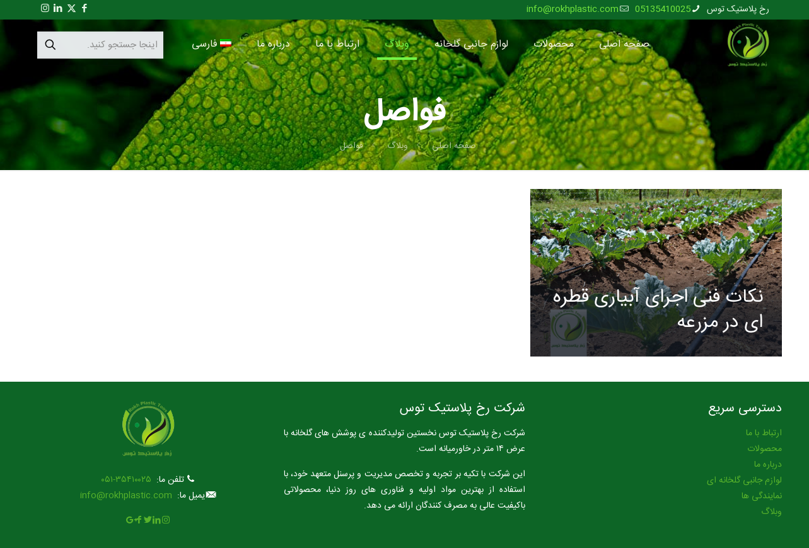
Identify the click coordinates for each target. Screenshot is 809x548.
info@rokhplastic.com (126, 495)
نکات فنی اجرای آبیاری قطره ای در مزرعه (658, 310)
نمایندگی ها (762, 496)
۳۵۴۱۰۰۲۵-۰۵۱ (126, 480)
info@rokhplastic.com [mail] (573, 9)
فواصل (351, 146)
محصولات (764, 449)
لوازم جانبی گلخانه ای (744, 480)
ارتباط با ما (764, 433)
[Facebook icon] (85, 9)
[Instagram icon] (45, 9)
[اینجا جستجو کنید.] (100, 45)
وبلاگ (397, 146)
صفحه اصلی (454, 146)
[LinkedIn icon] (58, 9)
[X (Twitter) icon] (71, 9)
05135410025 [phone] (662, 9)
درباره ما (768, 464)
